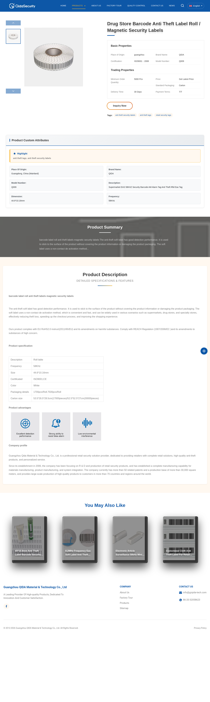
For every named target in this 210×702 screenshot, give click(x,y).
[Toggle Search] (182, 5)
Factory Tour (114, 6)
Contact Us (157, 6)
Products (77, 6)
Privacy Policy (200, 628)
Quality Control (136, 6)
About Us (96, 6)
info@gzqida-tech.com (194, 592)
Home (63, 6)
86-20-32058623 (191, 599)
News (172, 6)
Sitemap (124, 608)
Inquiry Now (119, 105)
